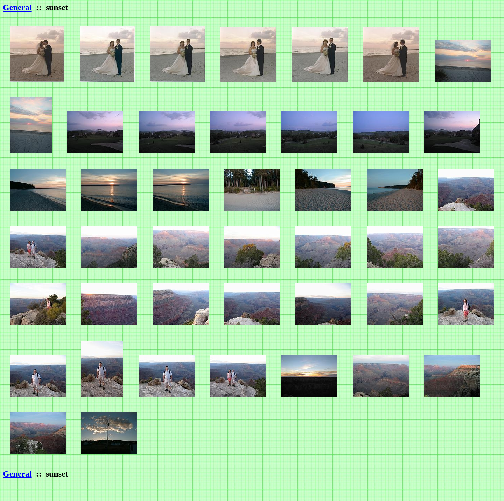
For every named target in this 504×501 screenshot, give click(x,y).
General (17, 7)
